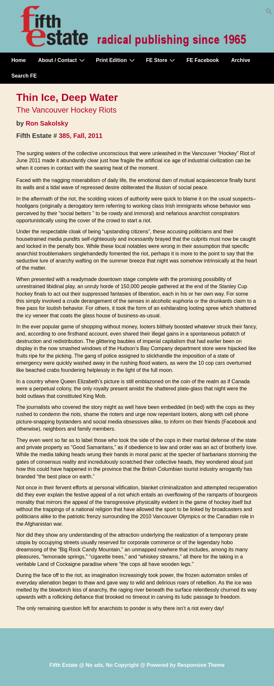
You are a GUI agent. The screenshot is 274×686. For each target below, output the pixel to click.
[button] (269, 13)
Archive (240, 60)
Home (18, 60)
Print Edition (116, 60)
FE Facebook (202, 60)
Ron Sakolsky (47, 123)
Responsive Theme (201, 665)
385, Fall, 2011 (81, 135)
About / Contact (62, 60)
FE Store (161, 60)
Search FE (24, 76)
